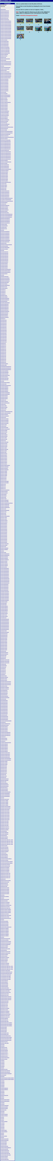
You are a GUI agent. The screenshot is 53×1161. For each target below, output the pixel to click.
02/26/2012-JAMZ (3, 57)
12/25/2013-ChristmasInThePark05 (6, 32)
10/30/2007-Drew (3, 440)
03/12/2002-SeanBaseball (4, 1105)
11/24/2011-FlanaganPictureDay (5, 67)
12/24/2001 (2, 1117)
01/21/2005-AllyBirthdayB (4, 832)
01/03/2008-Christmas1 (4, 398)
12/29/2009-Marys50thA (4, 180)
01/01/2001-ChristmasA (4, 1157)
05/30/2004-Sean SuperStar (5, 899)
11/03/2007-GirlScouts (4, 436)
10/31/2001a (2, 1128)
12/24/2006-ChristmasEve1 (5, 600)
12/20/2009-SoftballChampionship (6, 182)
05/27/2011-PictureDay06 (4, 83)
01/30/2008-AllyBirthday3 (4, 388)
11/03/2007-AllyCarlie (4, 439)
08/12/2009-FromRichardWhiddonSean (6, 214)
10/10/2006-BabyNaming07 (5, 620)
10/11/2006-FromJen (4, 614)
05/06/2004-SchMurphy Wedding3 (6, 909)
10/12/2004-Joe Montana (4, 860)
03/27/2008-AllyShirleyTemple (5, 375)
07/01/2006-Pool (3, 668)
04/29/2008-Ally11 (3, 347)
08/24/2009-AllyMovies (4, 211)
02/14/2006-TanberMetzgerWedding (6, 720)
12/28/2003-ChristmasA (4, 960)
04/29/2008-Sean (3, 343)
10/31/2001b (2, 1127)
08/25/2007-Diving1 (3, 479)
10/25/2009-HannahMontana (5, 205)
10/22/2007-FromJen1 (4, 446)
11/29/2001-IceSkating (4, 1121)
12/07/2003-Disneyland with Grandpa (6, 973)
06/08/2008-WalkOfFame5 (5, 304)
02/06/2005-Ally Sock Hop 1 (5, 828)
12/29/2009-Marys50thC (4, 177)
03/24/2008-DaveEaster (4, 376)
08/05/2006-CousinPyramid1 (5, 662)
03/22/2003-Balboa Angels (5, 1034)
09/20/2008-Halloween (4, 283)
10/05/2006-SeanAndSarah (5, 632)
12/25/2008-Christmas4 (4, 263)
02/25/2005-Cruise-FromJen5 (5, 813)
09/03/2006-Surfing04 (4, 645)
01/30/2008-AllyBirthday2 (4, 389)
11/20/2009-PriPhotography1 (5, 196)
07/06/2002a (2, 1086)
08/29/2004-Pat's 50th (4, 886)
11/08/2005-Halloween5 (4, 745)
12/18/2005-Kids (3, 736)
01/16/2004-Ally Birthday (4, 954)
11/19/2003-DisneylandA (4, 986)
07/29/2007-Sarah (3, 497)
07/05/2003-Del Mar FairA (4, 1002)
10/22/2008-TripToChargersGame (6, 269)
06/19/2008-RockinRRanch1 (5, 299)
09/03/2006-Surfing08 (4, 639)
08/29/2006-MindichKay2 (4, 652)
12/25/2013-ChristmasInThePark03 (6, 35)
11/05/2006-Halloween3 (4, 607)
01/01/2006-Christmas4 (4, 726)
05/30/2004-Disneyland (4, 900)
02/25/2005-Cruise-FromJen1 (5, 819)
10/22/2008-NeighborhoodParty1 (5, 272)
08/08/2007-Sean (3, 484)
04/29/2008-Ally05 (3, 356)
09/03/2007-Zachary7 (4, 455)
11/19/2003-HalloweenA (4, 982)
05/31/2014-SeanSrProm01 (5, 16)
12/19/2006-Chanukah (4, 601)
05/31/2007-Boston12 (4, 526)
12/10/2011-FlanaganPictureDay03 (6, 61)
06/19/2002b (2, 1092)
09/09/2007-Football (4, 450)
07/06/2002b (2, 1085)
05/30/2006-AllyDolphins (4, 677)
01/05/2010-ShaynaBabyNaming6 (6, 151)
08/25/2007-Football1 (4, 475)
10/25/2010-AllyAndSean (4, 121)
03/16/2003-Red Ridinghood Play (6, 1035)
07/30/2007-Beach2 (3, 494)
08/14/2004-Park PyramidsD (5, 889)
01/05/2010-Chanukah (4, 163)
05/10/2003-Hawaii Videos (5, 1021)
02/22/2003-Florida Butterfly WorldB (6, 1038)
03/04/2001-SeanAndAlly (4, 1146)
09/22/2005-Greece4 (4, 768)
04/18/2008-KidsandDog (4, 363)
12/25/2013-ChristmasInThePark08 (6, 28)
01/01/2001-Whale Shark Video (5, 1153)
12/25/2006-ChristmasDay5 (5, 591)
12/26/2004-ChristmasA (4, 838)
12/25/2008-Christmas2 (4, 266)
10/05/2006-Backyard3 (4, 633)
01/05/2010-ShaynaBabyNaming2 (6, 157)
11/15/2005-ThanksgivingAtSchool (6, 742)
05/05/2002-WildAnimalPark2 (5, 1099)
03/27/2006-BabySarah (4, 704)
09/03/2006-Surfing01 (4, 649)
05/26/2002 (2, 1096)
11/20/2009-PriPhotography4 (5, 192)
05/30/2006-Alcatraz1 (4, 680)
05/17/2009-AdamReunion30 (5, 241)
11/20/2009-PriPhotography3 (5, 193)
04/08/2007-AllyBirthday (4, 549)
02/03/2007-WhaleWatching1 (5, 555)
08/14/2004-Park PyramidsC (5, 890)
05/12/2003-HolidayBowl (4, 1018)
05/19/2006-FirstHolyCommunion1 (6, 684)
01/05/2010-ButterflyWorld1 (5, 167)
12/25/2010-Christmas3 (4, 106)
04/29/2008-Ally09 (3, 350)
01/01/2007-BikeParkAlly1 (4, 590)
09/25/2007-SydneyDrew (4, 449)
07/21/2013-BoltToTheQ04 (5, 41)
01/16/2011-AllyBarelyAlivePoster (6, 102)
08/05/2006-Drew (3, 658)
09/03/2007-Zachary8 (4, 453)
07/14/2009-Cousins (4, 227)
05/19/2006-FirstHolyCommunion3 (6, 681)
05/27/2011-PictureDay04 (4, 86)
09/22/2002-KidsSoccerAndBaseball (6, 1073)
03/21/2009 (2, 250)
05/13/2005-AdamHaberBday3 (5, 793)
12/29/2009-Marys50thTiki (4, 170)
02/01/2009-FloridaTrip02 (4, 259)
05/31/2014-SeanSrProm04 (5, 12)
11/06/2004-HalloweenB (4, 855)
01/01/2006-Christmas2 (4, 729)
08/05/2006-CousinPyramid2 (5, 661)
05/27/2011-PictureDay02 (4, 89)
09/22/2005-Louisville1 (4, 764)
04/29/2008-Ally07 (3, 353)
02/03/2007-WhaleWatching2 (5, 553)
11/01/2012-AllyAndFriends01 (5, 51)
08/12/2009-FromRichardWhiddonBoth (6, 215)
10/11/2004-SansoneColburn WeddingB (7, 861)
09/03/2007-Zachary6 (4, 456)
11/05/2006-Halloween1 (4, 610)
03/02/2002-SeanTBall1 (4, 1108)
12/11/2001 (2, 1118)
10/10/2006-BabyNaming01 (5, 629)
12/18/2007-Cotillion (4, 405)
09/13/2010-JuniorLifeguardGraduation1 (7, 132)
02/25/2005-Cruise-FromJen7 (5, 810)
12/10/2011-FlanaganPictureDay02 (6, 63)
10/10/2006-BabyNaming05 (5, 623)
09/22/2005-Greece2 (4, 771)
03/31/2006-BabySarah (4, 700)
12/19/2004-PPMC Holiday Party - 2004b (7, 842)
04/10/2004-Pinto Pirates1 (4, 925)
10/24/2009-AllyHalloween (4, 209)
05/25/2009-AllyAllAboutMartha (5, 240)
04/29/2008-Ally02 (3, 360)
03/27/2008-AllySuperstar (4, 373)
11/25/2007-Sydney (3, 408)
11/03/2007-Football (4, 437)
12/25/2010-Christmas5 (4, 103)
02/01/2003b (2, 1044)
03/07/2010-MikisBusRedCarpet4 (6, 144)
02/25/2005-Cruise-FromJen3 (5, 816)
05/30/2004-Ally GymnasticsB (5, 902)
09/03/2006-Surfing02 (4, 648)
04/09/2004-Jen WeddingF (5, 928)
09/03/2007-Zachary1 (4, 463)
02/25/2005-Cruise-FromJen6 (5, 812)
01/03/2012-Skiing (3, 60)
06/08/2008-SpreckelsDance (5, 311)
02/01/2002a (2, 1112)
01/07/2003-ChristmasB (4, 1050)
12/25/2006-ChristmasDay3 (5, 594)
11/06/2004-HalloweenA (4, 857)
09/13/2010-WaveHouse (4, 128)
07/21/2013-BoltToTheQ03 (5, 42)
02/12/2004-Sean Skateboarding (5, 944)
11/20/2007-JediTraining (4, 414)
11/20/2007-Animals (4, 424)
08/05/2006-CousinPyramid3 (5, 659)
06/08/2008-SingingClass (4, 312)
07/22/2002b (2, 1082)
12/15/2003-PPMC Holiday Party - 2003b (7, 967)
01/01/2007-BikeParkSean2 (5, 575)
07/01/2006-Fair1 (3, 671)
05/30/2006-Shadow (4, 675)
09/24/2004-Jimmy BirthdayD (5, 867)
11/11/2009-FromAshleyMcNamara (6, 199)
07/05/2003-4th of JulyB (4, 1005)
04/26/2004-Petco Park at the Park (6, 918)
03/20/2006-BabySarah (4, 710)
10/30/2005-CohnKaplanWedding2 (6, 758)
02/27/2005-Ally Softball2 (4, 803)
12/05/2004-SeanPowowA (4, 848)
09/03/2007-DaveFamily (4, 468)
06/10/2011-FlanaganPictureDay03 (6, 73)
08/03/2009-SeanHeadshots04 (5, 218)
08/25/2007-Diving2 (3, 478)
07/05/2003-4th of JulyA (4, 1006)
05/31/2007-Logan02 (4, 517)
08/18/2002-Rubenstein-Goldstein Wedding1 (7, 1079)
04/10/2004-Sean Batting (4, 921)
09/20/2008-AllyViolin (4, 286)
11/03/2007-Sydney (3, 433)
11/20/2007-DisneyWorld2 (4, 421)
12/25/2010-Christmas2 (4, 108)
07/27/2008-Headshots (4, 288)
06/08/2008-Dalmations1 (4, 315)
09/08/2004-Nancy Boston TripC (5, 874)
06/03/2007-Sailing (3, 514)
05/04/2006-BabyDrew (4, 694)
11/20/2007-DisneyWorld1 (4, 423)
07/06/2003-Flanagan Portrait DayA (6, 999)
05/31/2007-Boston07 (4, 533)
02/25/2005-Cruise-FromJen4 (5, 815)
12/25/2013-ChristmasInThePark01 (6, 38)
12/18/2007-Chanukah (4, 407)
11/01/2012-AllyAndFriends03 (5, 48)
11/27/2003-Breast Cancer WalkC (6, 976)
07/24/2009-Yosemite (4, 224)
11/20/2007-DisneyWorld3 (4, 420)
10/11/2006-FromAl (3, 617)
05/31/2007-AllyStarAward (4, 543)
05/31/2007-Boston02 (4, 540)
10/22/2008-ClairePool (4, 273)
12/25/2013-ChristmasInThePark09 (6, 26)
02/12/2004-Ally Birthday (4, 945)
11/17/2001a (2, 1124)
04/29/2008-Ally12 (3, 346)
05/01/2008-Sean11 (4, 327)
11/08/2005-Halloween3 (4, 748)
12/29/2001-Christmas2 (4, 1114)
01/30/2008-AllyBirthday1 (4, 391)
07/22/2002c (2, 1080)
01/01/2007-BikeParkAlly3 (4, 587)
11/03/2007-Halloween (4, 434)
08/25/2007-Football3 (4, 472)
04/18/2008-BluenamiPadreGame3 (6, 366)
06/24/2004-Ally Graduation (5, 896)
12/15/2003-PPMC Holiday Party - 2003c (7, 966)
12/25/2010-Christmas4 (4, 105)
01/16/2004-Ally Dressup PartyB (5, 951)
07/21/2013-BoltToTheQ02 (5, 44)
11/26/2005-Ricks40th (4, 739)
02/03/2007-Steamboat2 (4, 556)
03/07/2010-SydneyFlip (4, 138)
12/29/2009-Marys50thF (4, 173)
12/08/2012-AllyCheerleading (5, 47)
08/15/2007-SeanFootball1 (5, 482)
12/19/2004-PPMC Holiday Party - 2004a (7, 844)
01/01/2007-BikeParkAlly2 (4, 588)
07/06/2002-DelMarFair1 (4, 1089)
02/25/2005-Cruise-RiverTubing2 (5, 806)
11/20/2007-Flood (3, 417)
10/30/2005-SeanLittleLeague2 (5, 755)
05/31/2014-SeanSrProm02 (5, 15)
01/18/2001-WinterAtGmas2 (5, 1150)
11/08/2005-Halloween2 (4, 749)
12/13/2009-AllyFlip (3, 183)
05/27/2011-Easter (3, 92)
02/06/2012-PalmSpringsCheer (5, 58)
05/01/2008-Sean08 (4, 331)
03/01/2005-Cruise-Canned (5, 799)
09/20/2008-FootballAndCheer (5, 285)
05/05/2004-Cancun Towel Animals (6, 915)
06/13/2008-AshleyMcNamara (5, 302)
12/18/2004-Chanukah (4, 845)
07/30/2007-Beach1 (3, 495)
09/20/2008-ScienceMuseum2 (5, 279)
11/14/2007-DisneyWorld (4, 427)
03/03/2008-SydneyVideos (5, 378)
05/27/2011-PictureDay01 (4, 90)
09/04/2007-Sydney (3, 452)
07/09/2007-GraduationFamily (5, 507)
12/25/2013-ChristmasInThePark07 (6, 29)
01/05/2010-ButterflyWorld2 (5, 166)
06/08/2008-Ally (3, 318)
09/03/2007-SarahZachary (4, 466)
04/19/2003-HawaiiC (4, 1028)
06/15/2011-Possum (4, 70)
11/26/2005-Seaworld (4, 738)
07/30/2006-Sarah (3, 664)
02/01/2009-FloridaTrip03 (4, 257)
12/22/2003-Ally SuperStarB (5, 963)
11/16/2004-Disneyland (4, 854)
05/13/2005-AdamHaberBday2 (5, 794)
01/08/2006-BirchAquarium (5, 725)
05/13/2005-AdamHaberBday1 (5, 796)
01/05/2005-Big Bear (4, 835)
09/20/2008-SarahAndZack (5, 282)
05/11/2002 (2, 1098)
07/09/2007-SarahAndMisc (5, 501)
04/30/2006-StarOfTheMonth (5, 697)
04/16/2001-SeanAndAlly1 (4, 1140)
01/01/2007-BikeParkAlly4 (4, 585)
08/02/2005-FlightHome (4, 783)
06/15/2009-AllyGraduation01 (5, 238)
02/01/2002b (2, 1111)
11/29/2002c (2, 1060)
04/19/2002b (2, 1102)
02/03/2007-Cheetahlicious (5, 559)
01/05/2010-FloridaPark (4, 160)
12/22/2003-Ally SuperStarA (5, 964)
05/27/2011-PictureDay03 (4, 87)
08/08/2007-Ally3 (3, 485)
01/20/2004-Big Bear (4, 950)
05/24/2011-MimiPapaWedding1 (5, 96)
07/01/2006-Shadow (4, 665)
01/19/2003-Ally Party (4, 1047)
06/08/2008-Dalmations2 (4, 314)
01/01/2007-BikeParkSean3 (5, 574)
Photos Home (3, 6)
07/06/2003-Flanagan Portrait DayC (6, 996)
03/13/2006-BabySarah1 (4, 719)
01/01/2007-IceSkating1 (4, 565)
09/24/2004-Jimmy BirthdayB (5, 870)
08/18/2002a (2, 1076)
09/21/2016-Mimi (3, 9)
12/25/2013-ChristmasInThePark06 (6, 31)
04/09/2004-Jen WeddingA (5, 935)
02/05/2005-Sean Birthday (4, 829)
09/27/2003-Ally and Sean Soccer (6, 992)
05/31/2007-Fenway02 (4, 520)
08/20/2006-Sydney (3, 655)
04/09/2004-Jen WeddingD (5, 931)
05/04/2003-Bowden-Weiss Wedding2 (6, 1024)
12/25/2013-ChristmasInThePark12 (6, 22)
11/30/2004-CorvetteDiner (4, 851)
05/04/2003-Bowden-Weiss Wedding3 (6, 1022)
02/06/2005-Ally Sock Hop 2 (5, 826)
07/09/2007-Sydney (3, 498)
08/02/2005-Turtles (3, 781)
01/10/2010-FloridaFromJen (5, 150)
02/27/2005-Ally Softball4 (4, 800)
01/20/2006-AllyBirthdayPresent (5, 723)
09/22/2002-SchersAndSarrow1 (5, 1072)
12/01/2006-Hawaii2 (4, 603)
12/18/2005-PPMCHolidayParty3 (5, 732)
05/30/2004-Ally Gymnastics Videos (6, 905)
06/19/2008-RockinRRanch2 (5, 298)
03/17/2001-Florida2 (4, 1143)
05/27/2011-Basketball (4, 93)
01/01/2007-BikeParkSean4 (5, 572)
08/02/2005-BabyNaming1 (4, 786)
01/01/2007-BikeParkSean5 (5, 571)
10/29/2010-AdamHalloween (5, 119)
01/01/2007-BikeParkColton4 (5, 578)
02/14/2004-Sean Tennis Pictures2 (6, 941)
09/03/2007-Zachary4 (4, 459)
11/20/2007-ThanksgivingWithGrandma (6, 411)
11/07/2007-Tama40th (4, 430)
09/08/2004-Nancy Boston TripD (5, 873)
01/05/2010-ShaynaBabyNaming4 (6, 154)
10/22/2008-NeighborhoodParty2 (5, 270)
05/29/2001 (2, 1134)
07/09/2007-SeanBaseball (4, 500)
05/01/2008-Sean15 (4, 321)
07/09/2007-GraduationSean (5, 504)
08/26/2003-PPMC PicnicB (5, 993)
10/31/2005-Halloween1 (4, 751)
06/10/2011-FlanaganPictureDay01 (6, 76)
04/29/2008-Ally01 (3, 362)
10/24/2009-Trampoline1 (4, 208)
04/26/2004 (2, 919)
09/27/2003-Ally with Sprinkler (5, 990)
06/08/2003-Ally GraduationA (5, 1012)
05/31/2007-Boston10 (4, 529)
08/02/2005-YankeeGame (4, 780)
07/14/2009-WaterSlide (4, 225)
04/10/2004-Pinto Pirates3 (4, 922)
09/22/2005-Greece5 (4, 767)
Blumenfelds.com (5, 1)
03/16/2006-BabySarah (4, 713)
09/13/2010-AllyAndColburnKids (5, 134)
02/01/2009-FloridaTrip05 (4, 254)
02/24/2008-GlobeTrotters (4, 379)
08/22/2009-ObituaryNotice (5, 212)
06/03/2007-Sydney (3, 511)
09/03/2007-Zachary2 (4, 462)
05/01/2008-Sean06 (4, 334)
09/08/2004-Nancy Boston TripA (5, 877)
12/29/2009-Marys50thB (4, 179)
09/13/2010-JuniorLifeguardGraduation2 (7, 131)
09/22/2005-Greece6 (4, 765)
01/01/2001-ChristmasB (4, 1156)
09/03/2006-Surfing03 (4, 646)
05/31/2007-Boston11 (4, 527)
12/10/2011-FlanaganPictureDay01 (6, 64)
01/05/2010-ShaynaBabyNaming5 (6, 153)
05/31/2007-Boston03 (4, 539)
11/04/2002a (2, 1066)
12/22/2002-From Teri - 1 (4, 1056)
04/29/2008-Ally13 (3, 344)
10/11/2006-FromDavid (4, 616)
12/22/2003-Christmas (4, 961)
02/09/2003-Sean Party (4, 1041)
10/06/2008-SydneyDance (4, 276)
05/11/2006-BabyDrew (4, 690)
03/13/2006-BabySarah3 (4, 716)
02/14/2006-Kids (3, 722)
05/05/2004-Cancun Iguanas (5, 916)
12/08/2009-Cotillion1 (4, 186)
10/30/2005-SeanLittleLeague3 (5, 754)
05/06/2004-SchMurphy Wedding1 (6, 912)
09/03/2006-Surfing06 (4, 642)
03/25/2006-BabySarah (4, 706)
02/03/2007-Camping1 (4, 562)
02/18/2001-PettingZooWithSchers (6, 1147)
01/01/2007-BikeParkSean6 (5, 569)
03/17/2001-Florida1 (4, 1144)
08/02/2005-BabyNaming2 (4, 784)
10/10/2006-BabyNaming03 (5, 626)
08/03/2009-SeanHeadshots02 (5, 221)
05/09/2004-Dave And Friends (5, 906)
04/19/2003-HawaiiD (4, 1027)
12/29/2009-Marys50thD (4, 176)
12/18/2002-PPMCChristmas (5, 1057)
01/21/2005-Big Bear (4, 831)
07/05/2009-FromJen (4, 228)
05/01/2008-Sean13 (4, 324)
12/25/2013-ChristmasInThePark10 (6, 25)
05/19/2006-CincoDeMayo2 (5, 687)
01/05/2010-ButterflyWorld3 (5, 164)
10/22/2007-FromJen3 (4, 443)
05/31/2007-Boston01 (4, 542)
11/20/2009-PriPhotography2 (5, 195)
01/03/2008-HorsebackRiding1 (5, 394)
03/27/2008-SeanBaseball (4, 372)
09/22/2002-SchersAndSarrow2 (5, 1070)
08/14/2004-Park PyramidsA (5, 893)
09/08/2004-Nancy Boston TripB (5, 876)
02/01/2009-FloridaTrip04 (4, 256)
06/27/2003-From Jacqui (4, 1009)
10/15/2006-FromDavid (4, 613)
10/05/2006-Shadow (4, 630)
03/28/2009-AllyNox (3, 243)
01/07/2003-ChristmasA (4, 1051)
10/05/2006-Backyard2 (4, 635)
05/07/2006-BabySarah (4, 691)
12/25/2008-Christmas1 (4, 267)
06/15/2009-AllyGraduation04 (5, 234)
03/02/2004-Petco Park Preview (5, 938)
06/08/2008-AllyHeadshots (5, 317)
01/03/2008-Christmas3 (4, 395)
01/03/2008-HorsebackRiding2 (5, 392)
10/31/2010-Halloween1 (4, 118)
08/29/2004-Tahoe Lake (4, 883)
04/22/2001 (2, 1137)
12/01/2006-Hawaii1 (4, 604)
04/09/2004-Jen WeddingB (5, 934)
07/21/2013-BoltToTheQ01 (5, 45)
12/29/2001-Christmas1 (4, 1115)
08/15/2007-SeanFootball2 (5, 481)
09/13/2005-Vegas (3, 774)
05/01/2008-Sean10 (4, 328)
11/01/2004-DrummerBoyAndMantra (6, 858)
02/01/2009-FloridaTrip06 (4, 253)
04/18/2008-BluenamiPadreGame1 (6, 369)
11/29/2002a (2, 1063)
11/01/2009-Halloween (4, 202)
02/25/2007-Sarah (3, 552)
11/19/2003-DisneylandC (4, 983)
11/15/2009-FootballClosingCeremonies (6, 198)
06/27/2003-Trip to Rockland (5, 1008)
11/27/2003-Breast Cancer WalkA (6, 979)
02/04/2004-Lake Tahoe (4, 947)
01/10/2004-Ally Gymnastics (5, 957)
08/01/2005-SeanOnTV (4, 787)
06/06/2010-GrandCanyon (4, 135)
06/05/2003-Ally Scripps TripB (5, 1015)
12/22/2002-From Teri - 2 (4, 1054)
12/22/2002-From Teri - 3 (4, 1053)
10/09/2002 (2, 1067)
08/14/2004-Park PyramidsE (5, 887)
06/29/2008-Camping (4, 295)
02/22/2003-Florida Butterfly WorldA (6, 1040)
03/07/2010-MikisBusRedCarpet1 (6, 148)
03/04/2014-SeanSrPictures (5, 19)
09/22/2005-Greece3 (4, 770)
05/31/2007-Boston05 (4, 536)
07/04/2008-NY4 (3, 289)
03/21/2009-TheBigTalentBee (5, 247)
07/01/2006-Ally (3, 674)
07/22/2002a (2, 1083)
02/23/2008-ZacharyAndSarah (5, 382)
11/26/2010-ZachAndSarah (5, 115)
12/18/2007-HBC (3, 404)
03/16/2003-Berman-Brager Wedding (6, 1037)
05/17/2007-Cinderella (4, 545)
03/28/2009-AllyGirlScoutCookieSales (6, 244)
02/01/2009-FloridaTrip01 (4, 260)
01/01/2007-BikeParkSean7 (5, 568)
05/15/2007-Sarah (3, 546)
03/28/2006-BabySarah (4, 703)
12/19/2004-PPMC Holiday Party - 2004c (7, 841)
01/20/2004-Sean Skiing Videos (5, 948)
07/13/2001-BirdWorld (4, 1131)
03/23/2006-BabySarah (4, 707)
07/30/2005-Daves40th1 (4, 790)
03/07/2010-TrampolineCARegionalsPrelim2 (7, 137)
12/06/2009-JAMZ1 (3, 189)
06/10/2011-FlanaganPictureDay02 (6, 74)
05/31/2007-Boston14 (4, 523)
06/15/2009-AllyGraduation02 (5, 237)
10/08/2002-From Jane (4, 1069)
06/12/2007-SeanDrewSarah (5, 510)
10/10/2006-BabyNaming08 (5, 619)
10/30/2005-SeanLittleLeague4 (5, 752)
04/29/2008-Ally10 (3, 349)
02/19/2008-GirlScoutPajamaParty (6, 385)
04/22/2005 (2, 797)
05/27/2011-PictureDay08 (4, 80)
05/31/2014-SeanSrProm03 (5, 13)
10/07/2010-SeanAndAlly (4, 125)
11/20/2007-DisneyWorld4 (4, 418)
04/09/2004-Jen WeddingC (5, 932)
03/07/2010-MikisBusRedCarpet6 (6, 141)
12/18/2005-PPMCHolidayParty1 (5, 735)
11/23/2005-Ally (3, 741)
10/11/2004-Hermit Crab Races (5, 864)
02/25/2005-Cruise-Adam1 (5, 825)
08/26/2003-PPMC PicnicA (5, 995)
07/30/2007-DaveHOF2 (4, 491)
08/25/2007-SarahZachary (4, 469)
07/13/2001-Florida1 (4, 1130)
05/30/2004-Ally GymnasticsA (5, 903)
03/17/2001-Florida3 (4, 1141)
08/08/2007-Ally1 (3, 488)
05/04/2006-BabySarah (4, 693)
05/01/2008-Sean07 (4, 333)
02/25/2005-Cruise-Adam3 (5, 822)
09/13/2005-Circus (3, 777)
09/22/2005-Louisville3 (4, 761)
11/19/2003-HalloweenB (4, 980)
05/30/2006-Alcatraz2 (4, 678)
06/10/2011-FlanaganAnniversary (6, 77)
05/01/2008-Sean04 (4, 337)
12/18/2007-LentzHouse (4, 401)
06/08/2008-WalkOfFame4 (5, 305)
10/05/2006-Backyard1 (4, 636)
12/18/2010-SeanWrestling (5, 112)
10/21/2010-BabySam (4, 122)
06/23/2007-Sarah (3, 508)
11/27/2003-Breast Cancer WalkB (6, 977)
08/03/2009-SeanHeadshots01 (5, 222)
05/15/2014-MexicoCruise (4, 18)
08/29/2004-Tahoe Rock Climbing (6, 880)
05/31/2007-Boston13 (4, 524)
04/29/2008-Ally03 (3, 359)
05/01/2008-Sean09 (4, 330)
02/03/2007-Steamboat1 (4, 558)
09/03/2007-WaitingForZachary (5, 465)
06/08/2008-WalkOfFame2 (5, 308)
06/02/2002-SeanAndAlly (4, 1095)
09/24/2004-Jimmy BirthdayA (5, 871)
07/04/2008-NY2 (3, 292)
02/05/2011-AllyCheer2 (4, 99)
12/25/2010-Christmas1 (4, 109)
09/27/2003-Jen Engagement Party (6, 989)
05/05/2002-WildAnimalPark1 (5, 1101)
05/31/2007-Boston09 (4, 530)
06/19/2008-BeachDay (4, 301)
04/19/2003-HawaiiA (4, 1031)
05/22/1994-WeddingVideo (5, 1159)
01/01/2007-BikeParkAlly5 (4, 584)
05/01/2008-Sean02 (4, 340)
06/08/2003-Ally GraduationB (5, 1011)
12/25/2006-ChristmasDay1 (5, 597)
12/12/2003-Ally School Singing (5, 970)
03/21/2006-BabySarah (4, 709)
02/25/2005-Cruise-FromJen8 (5, 809)
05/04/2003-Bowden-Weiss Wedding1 (6, 1025)
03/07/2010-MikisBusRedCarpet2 (6, 147)
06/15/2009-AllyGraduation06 (5, 231)
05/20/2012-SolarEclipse (4, 54)
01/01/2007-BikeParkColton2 (5, 581)
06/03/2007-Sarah (3, 513)
